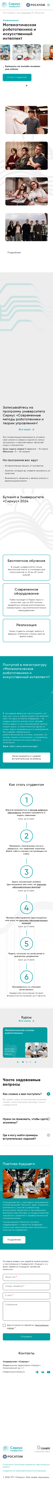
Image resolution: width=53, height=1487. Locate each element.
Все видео (26, 429)
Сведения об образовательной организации (24, 1471)
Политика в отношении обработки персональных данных (26, 1466)
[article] (25, 1042)
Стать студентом (17, 77)
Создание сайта (42, 1452)
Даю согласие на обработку (28, 1326)
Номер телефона (14, 1286)
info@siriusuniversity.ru (14, 1372)
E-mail (8, 1295)
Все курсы (26, 1021)
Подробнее (14, 253)
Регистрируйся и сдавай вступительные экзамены (26, 757)
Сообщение (11, 1305)
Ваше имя (10, 1277)
